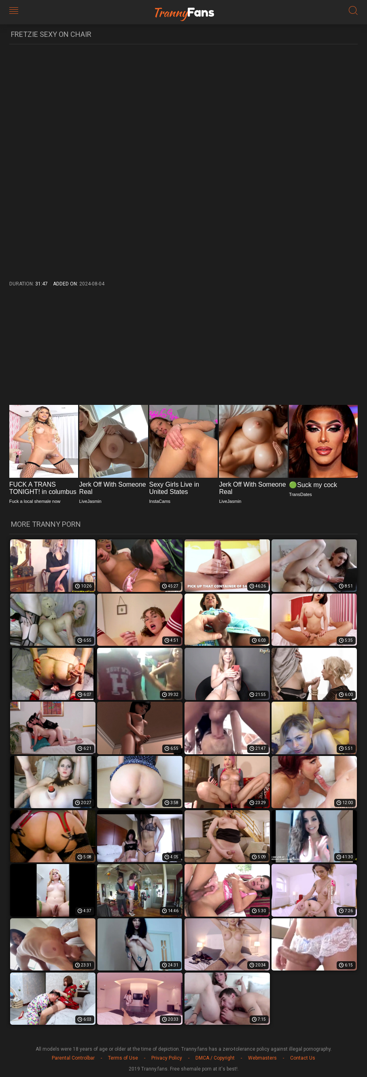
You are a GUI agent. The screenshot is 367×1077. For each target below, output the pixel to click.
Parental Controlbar (73, 1058)
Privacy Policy (166, 1058)
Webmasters (262, 1058)
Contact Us (302, 1058)
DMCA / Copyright (215, 1058)
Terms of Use (123, 1058)
